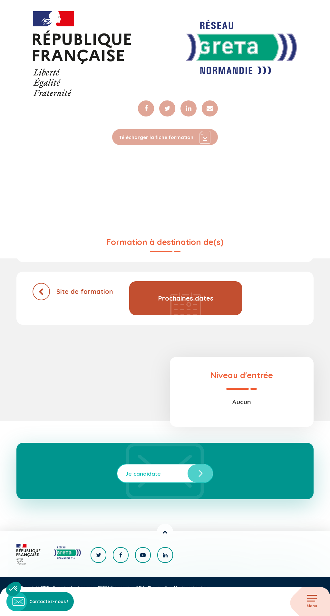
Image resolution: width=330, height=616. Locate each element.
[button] (13, 589)
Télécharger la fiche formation (165, 137)
